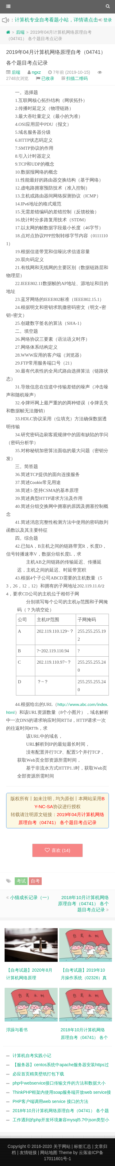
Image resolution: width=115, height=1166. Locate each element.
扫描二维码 (77, 78)
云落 (83, 1152)
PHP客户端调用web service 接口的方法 (50, 1101)
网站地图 (48, 1152)
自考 (35, 880)
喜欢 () (57, 850)
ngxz (36, 72)
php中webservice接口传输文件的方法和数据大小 (59, 1083)
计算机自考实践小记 (32, 1055)
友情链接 (28, 1152)
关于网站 (62, 1146)
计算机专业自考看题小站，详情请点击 (56, 19)
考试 (21, 880)
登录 (107, 19)
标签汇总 (82, 1146)
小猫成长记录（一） (31, 897)
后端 (20, 32)
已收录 (47, 78)
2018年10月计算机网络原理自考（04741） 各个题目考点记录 (83, 903)
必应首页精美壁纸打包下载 (38, 1073)
